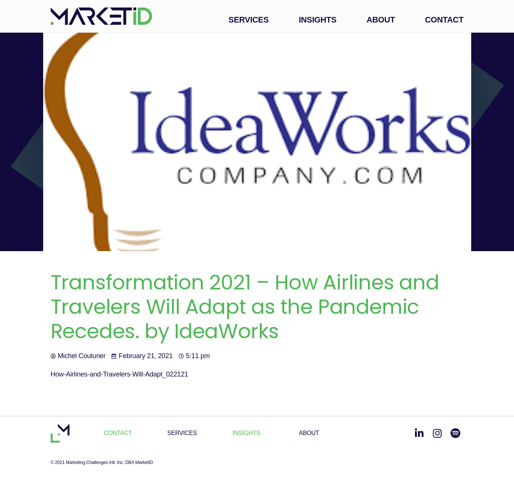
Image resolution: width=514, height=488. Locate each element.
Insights (317, 19)
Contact (444, 19)
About (380, 19)
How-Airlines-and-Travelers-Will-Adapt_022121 (119, 374)
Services (249, 19)
